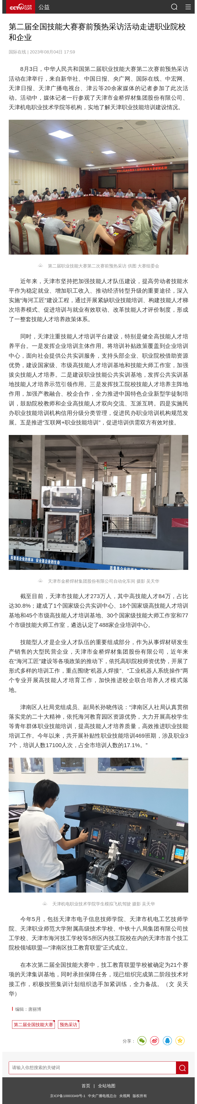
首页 (86, 1085)
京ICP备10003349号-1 (67, 1096)
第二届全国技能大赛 (33, 1024)
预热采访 (68, 1024)
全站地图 (106, 1085)
